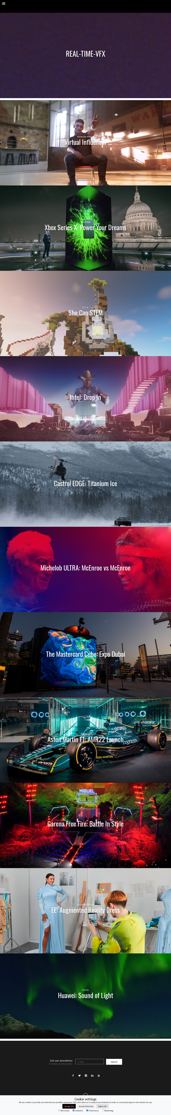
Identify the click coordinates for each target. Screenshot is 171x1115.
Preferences (92, 1110)
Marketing (107, 1110)
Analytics (78, 1110)
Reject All (102, 1106)
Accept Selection (86, 1106)
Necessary (63, 1110)
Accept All (69, 1106)
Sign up (114, 1061)
